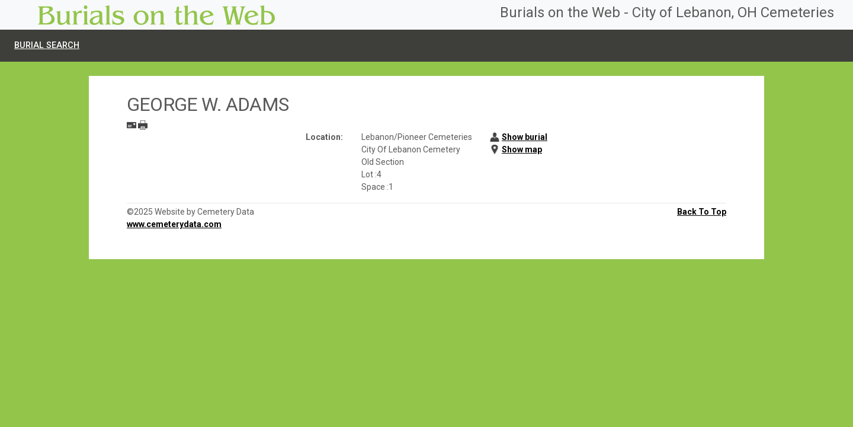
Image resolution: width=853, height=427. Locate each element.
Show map (522, 149)
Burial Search (46, 45)
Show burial (524, 137)
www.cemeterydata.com (174, 224)
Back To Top (701, 211)
